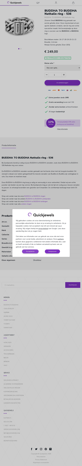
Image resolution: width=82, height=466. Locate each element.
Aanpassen (52, 251)
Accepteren (30, 251)
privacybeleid (43, 228)
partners (61, 239)
